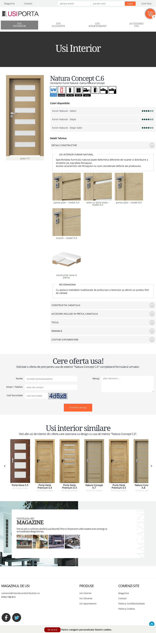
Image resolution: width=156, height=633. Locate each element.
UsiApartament (97, 25)
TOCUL (55, 322)
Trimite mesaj (78, 407)
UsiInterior (19, 25)
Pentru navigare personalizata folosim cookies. (86, 629)
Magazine (9, 3)
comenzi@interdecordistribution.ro (20, 593)
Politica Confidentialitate (131, 603)
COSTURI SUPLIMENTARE (64, 339)
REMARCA (56, 330)
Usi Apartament (87, 603)
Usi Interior (85, 593)
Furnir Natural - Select (64, 110)
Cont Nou (146, 3)
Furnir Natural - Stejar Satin (67, 127)
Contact (28, 3)
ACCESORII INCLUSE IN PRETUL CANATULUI (74, 313)
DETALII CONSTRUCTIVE (64, 145)
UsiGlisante (58, 25)
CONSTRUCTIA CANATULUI (65, 305)
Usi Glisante (85, 598)
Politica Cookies (126, 608)
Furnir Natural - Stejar (64, 119)
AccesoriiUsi (136, 25)
